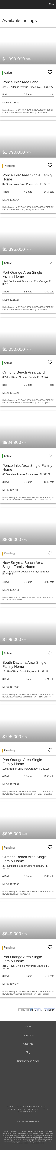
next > (51, 1010)
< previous (24, 1010)
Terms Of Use (16, 1106)
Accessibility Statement (24, 1109)
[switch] (50, 71)
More (52, 4)
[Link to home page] (2, 4)
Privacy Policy (37, 1106)
